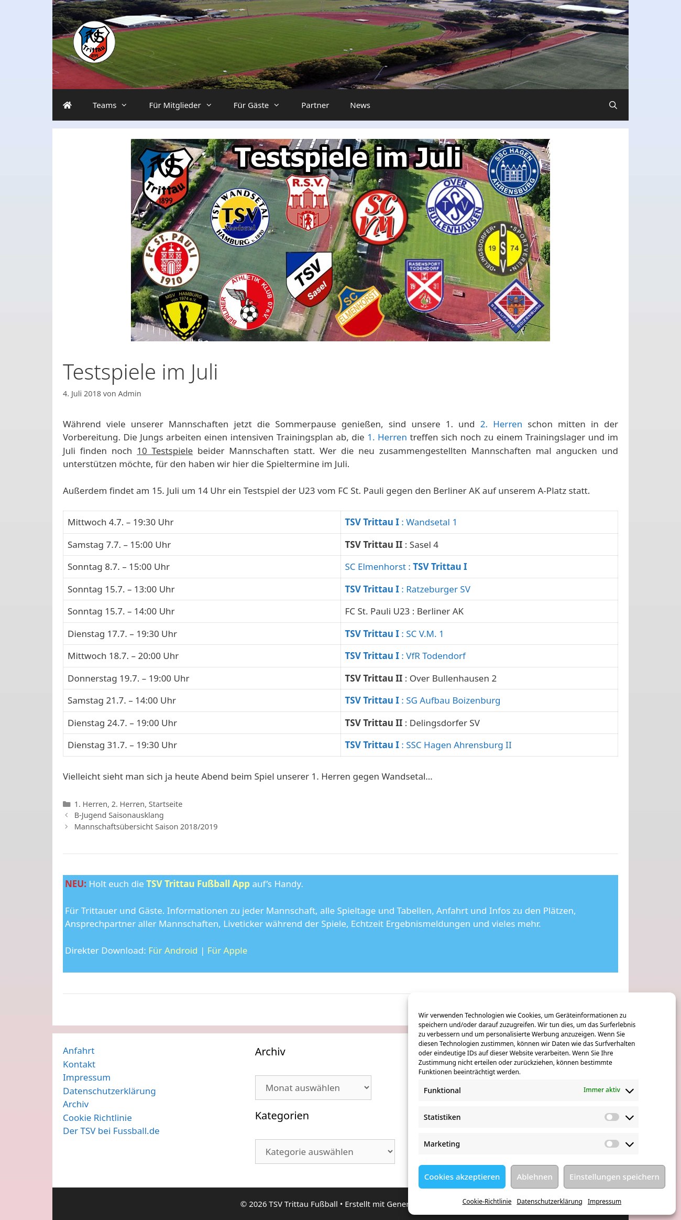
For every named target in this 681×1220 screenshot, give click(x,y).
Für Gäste (262, 105)
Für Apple (227, 950)
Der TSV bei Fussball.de (111, 1131)
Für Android (172, 950)
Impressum (604, 1201)
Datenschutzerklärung (549, 1201)
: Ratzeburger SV (407, 589)
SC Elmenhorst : (406, 566)
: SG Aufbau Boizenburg (423, 700)
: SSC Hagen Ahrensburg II (428, 745)
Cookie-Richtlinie (487, 1201)
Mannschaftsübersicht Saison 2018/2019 (146, 827)
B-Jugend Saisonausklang (119, 815)
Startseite (166, 804)
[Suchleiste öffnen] (613, 105)
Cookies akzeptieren (462, 1176)
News (360, 105)
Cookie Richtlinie (97, 1117)
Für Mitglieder (186, 105)
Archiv (76, 1104)
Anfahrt (78, 1050)
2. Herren (501, 424)
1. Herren (387, 437)
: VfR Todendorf (405, 656)
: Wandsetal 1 (401, 522)
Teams (115, 105)
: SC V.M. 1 (394, 634)
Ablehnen (535, 1176)
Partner (315, 105)
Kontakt (79, 1064)
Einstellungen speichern (614, 1176)
